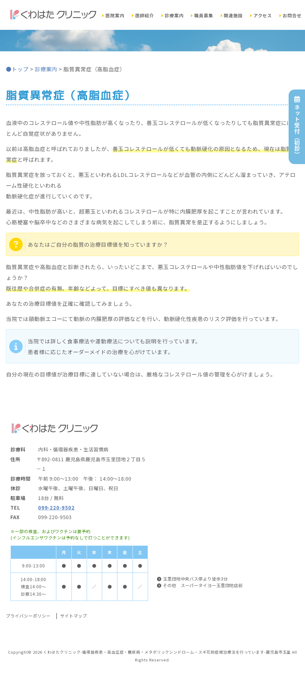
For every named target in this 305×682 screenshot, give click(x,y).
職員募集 (201, 15)
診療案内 (172, 15)
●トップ (17, 69)
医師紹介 (142, 15)
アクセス (261, 15)
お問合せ (290, 15)
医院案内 (113, 15)
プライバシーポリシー (28, 615)
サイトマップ (73, 615)
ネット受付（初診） (297, 127)
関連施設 (231, 15)
